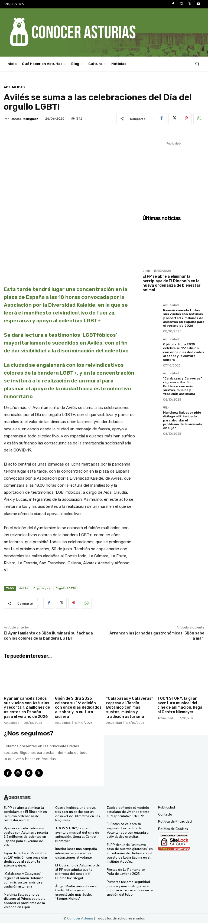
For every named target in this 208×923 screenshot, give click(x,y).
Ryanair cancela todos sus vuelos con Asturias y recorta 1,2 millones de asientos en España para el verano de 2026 (183, 318)
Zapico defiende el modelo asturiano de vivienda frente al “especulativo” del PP (128, 812)
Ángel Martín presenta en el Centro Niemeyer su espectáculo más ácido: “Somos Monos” (76, 892)
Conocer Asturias (80, 918)
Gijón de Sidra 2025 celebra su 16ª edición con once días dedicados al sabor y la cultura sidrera (183, 352)
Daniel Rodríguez (24, 118)
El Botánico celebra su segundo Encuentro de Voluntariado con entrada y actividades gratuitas (127, 830)
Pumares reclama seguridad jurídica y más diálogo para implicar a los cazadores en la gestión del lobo (130, 888)
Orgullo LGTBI (66, 588)
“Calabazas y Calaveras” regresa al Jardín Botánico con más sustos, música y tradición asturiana (182, 386)
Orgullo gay (41, 588)
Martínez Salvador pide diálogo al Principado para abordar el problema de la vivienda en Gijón (182, 420)
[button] (197, 64)
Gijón (146, 270)
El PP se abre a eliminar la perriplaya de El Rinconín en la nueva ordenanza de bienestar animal (171, 283)
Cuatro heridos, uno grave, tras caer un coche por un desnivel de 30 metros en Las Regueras (77, 814)
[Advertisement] (173, 173)
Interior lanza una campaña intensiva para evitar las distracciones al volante (76, 853)
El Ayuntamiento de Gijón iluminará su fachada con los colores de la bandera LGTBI (48, 635)
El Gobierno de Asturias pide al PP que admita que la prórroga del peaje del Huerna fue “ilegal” (77, 871)
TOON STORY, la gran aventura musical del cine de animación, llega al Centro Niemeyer (179, 705)
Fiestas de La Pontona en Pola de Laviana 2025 (126, 872)
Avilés (23, 588)
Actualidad (14, 87)
